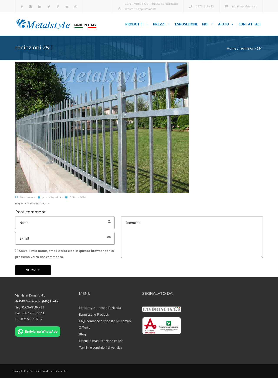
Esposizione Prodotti (94, 316)
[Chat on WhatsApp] (37, 333)
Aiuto (226, 25)
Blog (82, 336)
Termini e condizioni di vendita (100, 349)
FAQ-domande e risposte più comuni (105, 322)
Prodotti (137, 25)
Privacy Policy (20, 372)
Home (231, 50)
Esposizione (186, 25)
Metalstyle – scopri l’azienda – (101, 309)
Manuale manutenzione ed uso (101, 342)
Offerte (84, 329)
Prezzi (162, 25)
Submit (33, 272)
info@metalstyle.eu (244, 6)
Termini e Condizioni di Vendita (48, 372)
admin (58, 198)
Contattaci (249, 25)
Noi (208, 25)
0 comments (27, 198)
